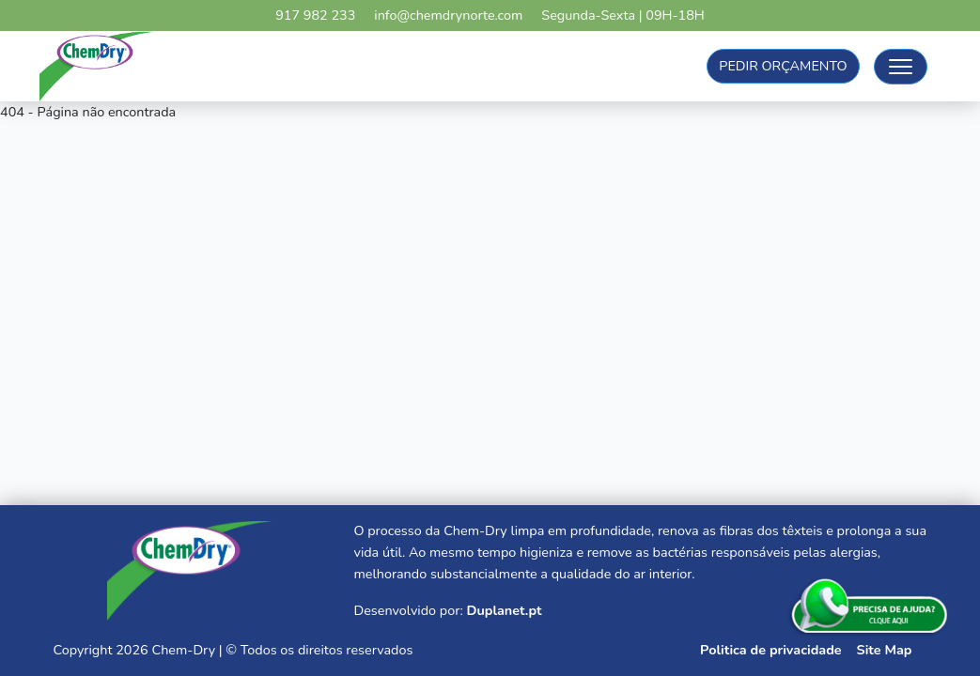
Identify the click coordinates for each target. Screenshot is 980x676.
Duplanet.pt (503, 610)
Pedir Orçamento (783, 65)
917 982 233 (315, 15)
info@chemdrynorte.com (448, 15)
